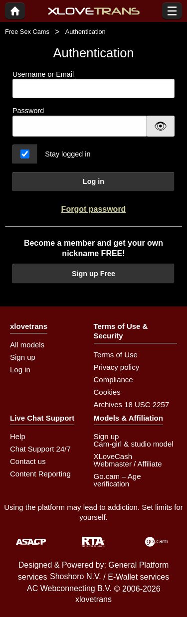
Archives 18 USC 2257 (132, 404)
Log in (93, 181)
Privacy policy (117, 367)
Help (17, 436)
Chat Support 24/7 (40, 449)
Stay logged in (67, 154)
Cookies (107, 392)
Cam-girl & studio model (134, 444)
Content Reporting (40, 473)
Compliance (113, 379)
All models (27, 344)
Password (28, 111)
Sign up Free (93, 274)
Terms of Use (116, 354)
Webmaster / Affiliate (128, 464)
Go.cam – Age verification (117, 480)
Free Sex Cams (27, 31)
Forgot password (93, 209)
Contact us (28, 461)
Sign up (22, 357)
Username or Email (93, 84)
